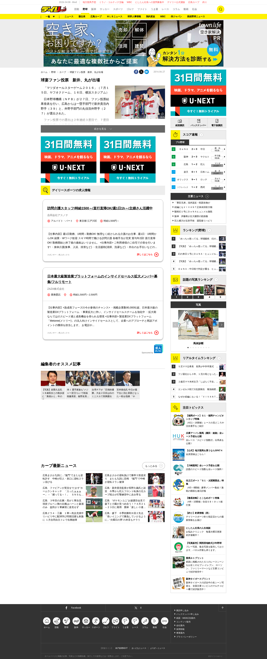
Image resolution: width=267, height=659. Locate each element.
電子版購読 (216, 125)
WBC (129, 2)
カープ (62, 72)
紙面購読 (179, 125)
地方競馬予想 (89, 2)
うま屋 (154, 9)
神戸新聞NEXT (121, 648)
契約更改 (150, 16)
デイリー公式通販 (176, 2)
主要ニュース (195, 196)
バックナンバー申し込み (187, 614)
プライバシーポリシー (186, 637)
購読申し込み (182, 610)
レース (165, 9)
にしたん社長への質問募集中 (149, 2)
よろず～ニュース (157, 648)
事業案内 (180, 633)
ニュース (69, 16)
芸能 (76, 9)
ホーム (44, 72)
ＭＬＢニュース (114, 16)
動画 (186, 9)
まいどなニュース (138, 648)
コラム (176, 9)
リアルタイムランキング (199, 358)
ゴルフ (130, 9)
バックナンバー (198, 125)
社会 (194, 9)
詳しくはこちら (148, 254)
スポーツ (118, 9)
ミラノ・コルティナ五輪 (111, 2)
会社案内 (180, 625)
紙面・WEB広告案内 (185, 618)
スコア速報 (190, 134)
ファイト (142, 9)
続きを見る (100, 128)
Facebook (76, 608)
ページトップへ (222, 608)
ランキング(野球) (194, 230)
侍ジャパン (176, 16)
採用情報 (180, 629)
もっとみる (151, 466)
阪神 (93, 9)
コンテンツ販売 (183, 622)
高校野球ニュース (196, 16)
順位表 (82, 16)
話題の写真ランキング (197, 279)
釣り (204, 2)
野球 (85, 9)
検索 (220, 9)
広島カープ (193, 2)
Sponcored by (152, 349)
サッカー (104, 9)
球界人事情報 (134, 16)
